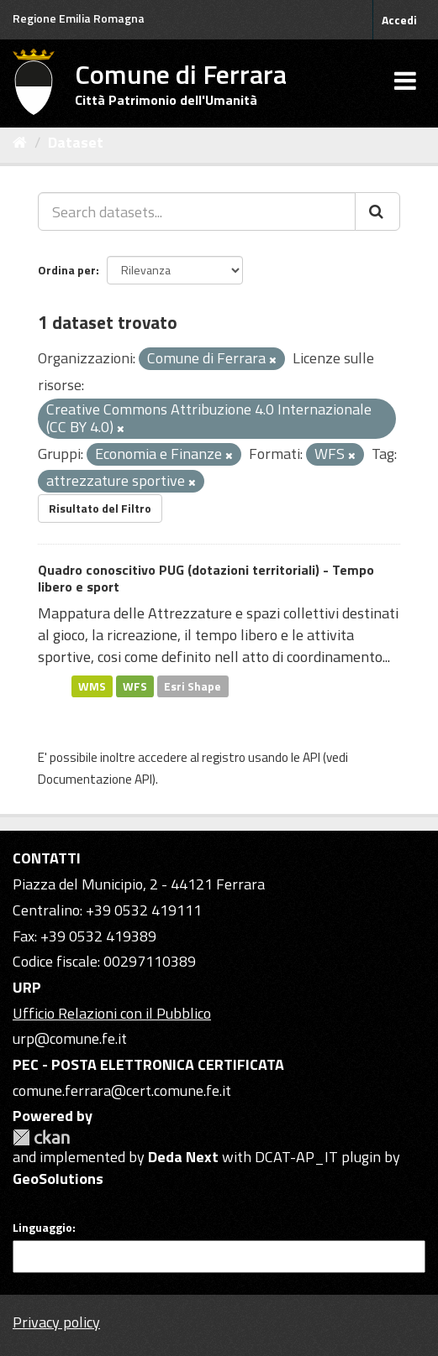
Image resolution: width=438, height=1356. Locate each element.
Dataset (75, 142)
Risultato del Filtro (100, 508)
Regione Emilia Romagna (79, 18)
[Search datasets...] (197, 211)
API (311, 757)
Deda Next (183, 1156)
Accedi (399, 20)
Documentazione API (95, 779)
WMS (92, 685)
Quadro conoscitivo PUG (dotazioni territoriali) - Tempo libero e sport (206, 578)
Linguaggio (42, 1227)
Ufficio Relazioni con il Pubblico (112, 1013)
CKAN (41, 1137)
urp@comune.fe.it (70, 1038)
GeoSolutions (58, 1178)
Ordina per (67, 270)
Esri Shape (192, 685)
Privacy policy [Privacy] (56, 1322)
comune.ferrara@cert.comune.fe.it (122, 1090)
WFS (135, 685)
